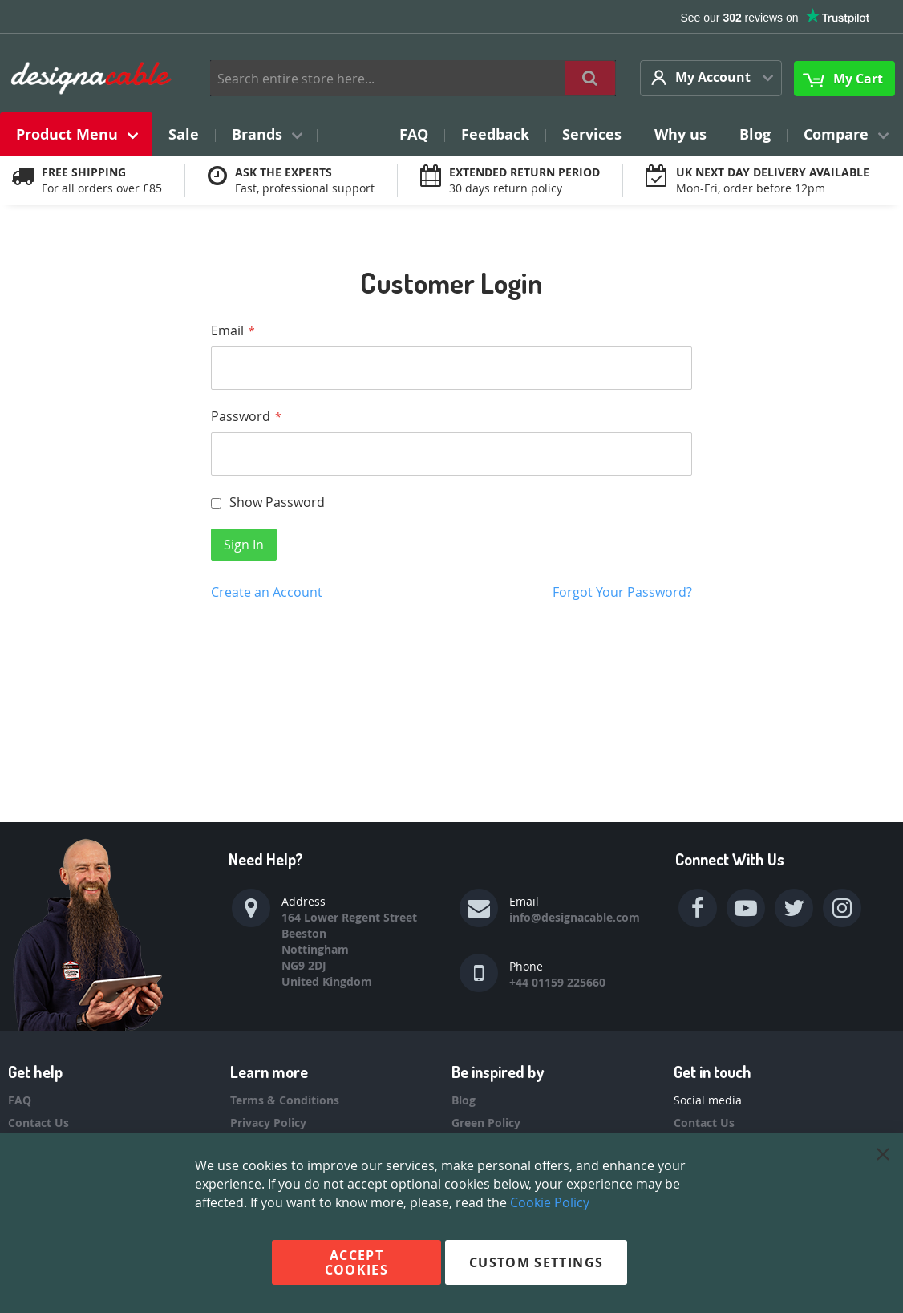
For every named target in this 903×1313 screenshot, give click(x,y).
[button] (711, 78)
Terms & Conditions (284, 1100)
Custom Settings (536, 1262)
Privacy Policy (268, 1122)
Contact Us (38, 1122)
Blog (464, 1100)
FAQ (19, 1100)
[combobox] (413, 78)
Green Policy (486, 1122)
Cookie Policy (549, 1202)
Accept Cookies (356, 1262)
